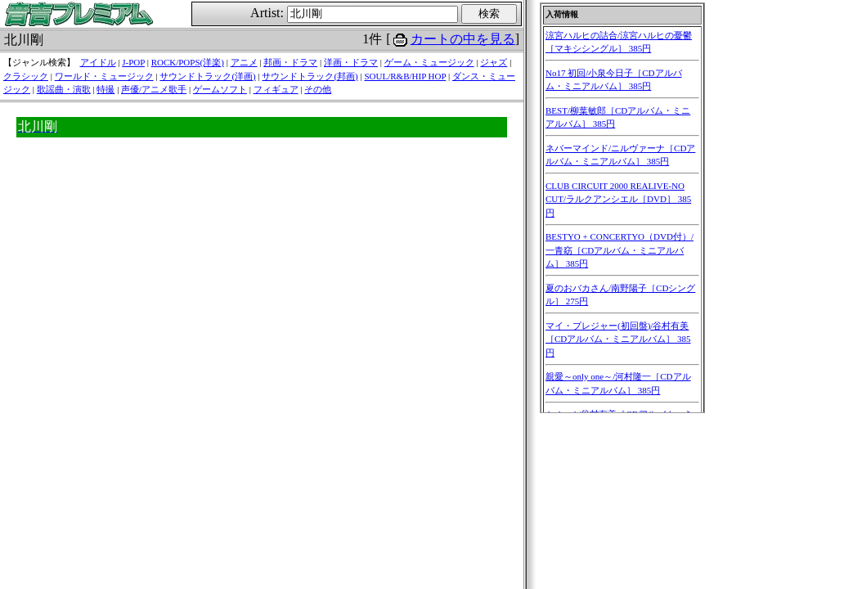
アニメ (244, 62)
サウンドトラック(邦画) (309, 76)
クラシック (25, 76)
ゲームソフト (220, 89)
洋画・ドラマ (351, 62)
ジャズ (493, 62)
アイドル (98, 62)
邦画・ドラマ (290, 62)
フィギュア (276, 89)
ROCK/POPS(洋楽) (187, 62)
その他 (317, 89)
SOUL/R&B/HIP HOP (405, 76)
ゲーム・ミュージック (429, 62)
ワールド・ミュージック (104, 76)
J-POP (133, 62)
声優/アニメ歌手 (153, 89)
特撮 (105, 89)
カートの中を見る (463, 39)
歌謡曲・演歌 (64, 89)
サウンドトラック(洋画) (207, 76)
